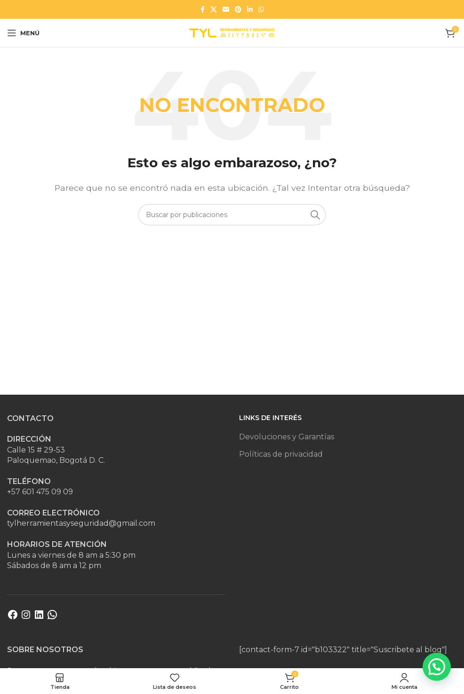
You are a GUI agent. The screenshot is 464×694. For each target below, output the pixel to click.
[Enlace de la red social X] (214, 9)
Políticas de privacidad (281, 454)
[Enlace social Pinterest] (238, 9)
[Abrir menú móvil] (23, 32)
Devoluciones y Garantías (286, 436)
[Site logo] (232, 32)
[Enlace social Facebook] (203, 9)
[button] (437, 667)
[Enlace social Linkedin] (250, 9)
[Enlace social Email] (226, 9)
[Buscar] (232, 215)
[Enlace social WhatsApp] (261, 9)
